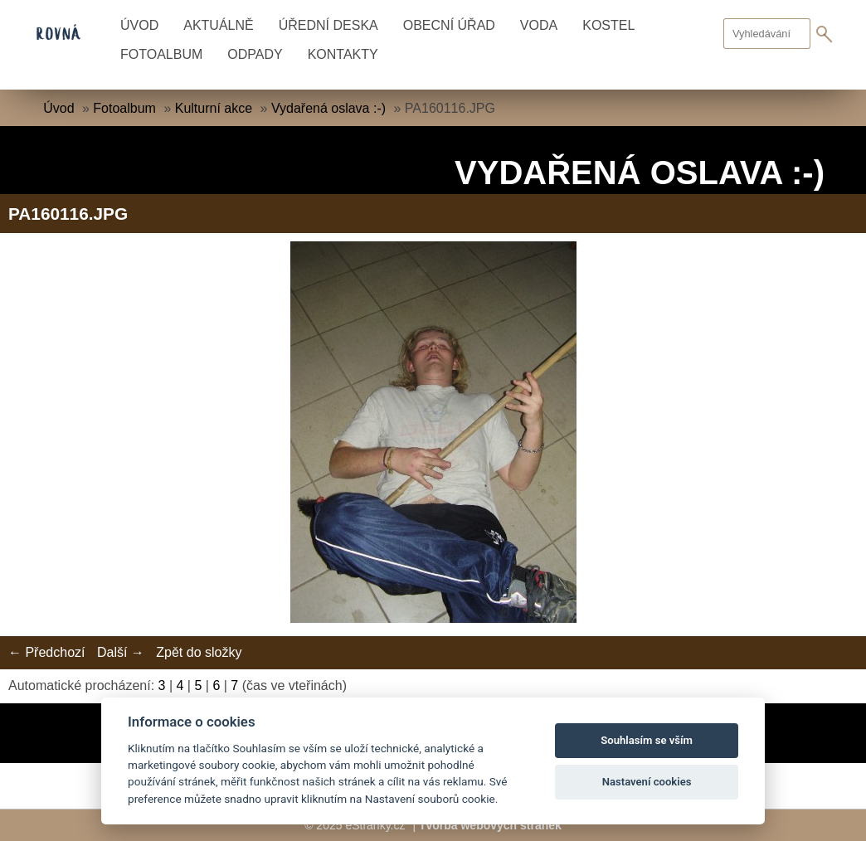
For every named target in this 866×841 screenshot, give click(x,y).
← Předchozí (46, 652)
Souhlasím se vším (647, 740)
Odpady (254, 54)
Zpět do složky (198, 652)
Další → (120, 652)
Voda (538, 25)
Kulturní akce (213, 108)
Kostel (608, 25)
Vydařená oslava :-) (328, 108)
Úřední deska (328, 25)
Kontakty (343, 54)
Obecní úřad (449, 25)
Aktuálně (218, 25)
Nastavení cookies (647, 781)
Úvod (139, 25)
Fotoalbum (161, 54)
